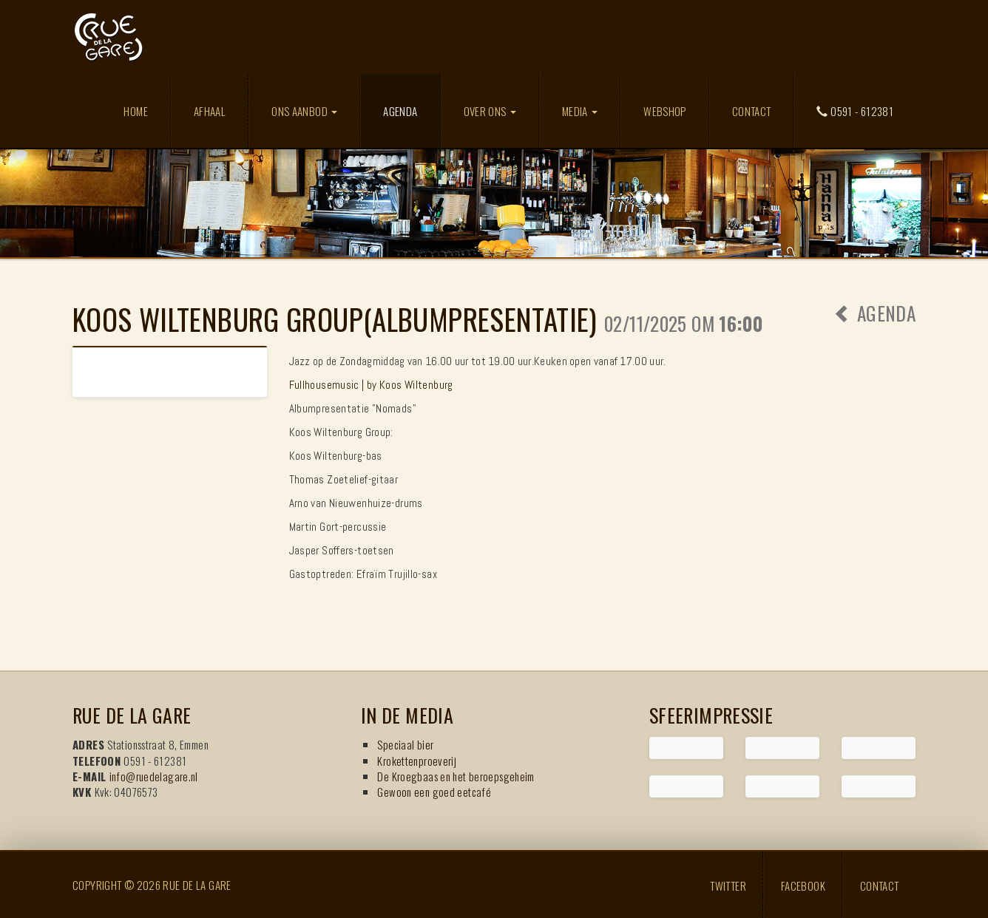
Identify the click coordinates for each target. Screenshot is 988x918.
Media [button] (580, 111)
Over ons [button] (490, 111)
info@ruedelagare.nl (153, 776)
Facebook (803, 885)
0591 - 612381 (854, 111)
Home (136, 111)
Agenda (411, 110)
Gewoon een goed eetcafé (434, 791)
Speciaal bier (405, 744)
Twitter (728, 885)
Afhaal (210, 111)
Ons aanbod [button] (304, 111)
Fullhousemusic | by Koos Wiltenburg (371, 385)
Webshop (664, 111)
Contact (751, 111)
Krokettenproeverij (416, 760)
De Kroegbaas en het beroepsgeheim (455, 776)
